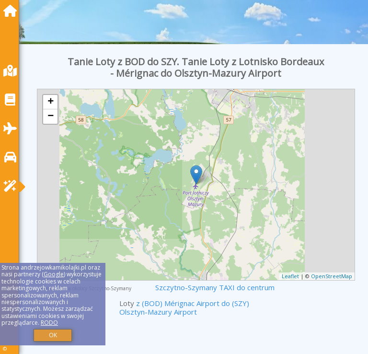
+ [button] (50, 102)
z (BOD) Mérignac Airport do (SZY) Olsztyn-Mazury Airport (184, 307)
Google (54, 274)
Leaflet (290, 276)
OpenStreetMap (331, 276)
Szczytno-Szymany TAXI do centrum (215, 287)
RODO (49, 323)
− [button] (50, 116)
